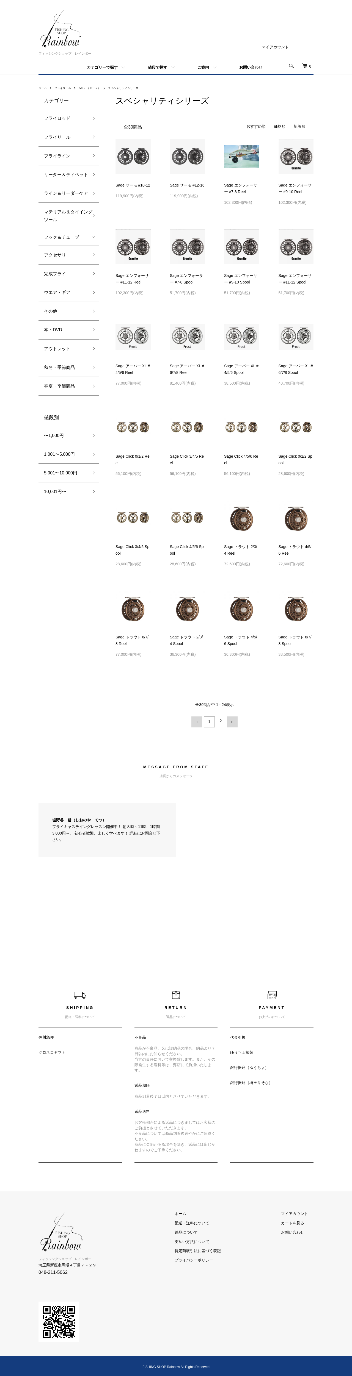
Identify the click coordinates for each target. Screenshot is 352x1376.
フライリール (66, 88)
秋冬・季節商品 (59, 367)
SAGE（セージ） (96, 88)
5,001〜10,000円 (60, 473)
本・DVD (53, 329)
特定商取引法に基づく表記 (214, 1249)
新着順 (299, 126)
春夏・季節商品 (59, 386)
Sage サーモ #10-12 (133, 185)
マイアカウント (275, 47)
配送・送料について (208, 1221)
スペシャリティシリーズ (135, 88)
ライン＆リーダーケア (66, 193)
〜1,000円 (54, 435)
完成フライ (55, 273)
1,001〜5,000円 (59, 454)
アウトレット (57, 348)
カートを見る (298, 1221)
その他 (50, 311)
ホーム (43, 88)
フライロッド (57, 118)
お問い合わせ (250, 67)
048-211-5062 (53, 1270)
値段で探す (157, 67)
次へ (230, 720)
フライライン (57, 156)
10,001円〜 (55, 491)
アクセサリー (57, 255)
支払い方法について (208, 1239)
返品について (202, 1230)
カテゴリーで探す (102, 67)
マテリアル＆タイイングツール (66, 216)
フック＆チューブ (61, 237)
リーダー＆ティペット (66, 174)
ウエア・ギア (57, 292)
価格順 (279, 126)
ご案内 (203, 67)
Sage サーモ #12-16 (187, 185)
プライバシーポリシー (210, 1258)
